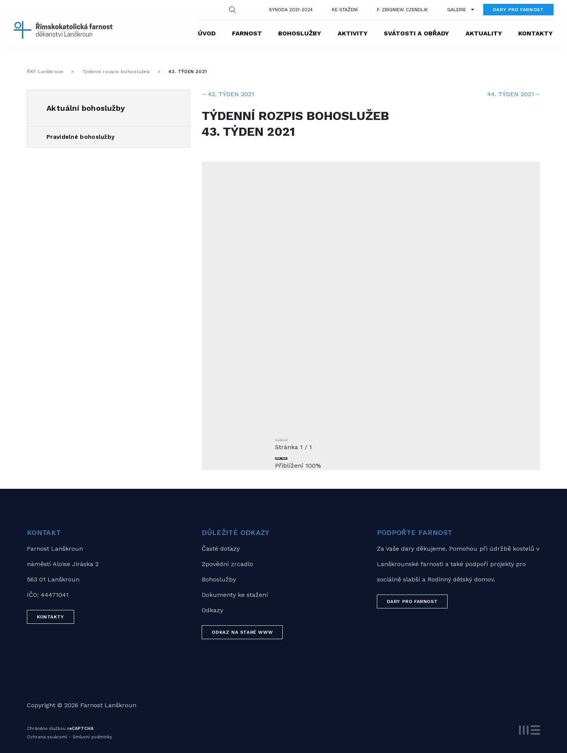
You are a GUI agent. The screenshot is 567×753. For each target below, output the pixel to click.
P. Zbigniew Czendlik (402, 9)
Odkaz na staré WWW (242, 632)
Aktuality (484, 33)
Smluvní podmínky (92, 737)
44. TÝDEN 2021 (513, 94)
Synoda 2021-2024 (291, 9)
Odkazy (212, 610)
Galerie (456, 9)
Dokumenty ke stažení (235, 594)
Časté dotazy (221, 548)
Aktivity (353, 33)
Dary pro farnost (518, 9)
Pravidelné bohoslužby (80, 136)
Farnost (247, 33)
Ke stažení (345, 9)
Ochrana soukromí (47, 737)
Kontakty (535, 33)
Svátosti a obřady (416, 33)
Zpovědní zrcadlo (227, 564)
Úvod (207, 33)
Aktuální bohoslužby (85, 108)
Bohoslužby (299, 33)
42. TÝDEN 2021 (228, 94)
